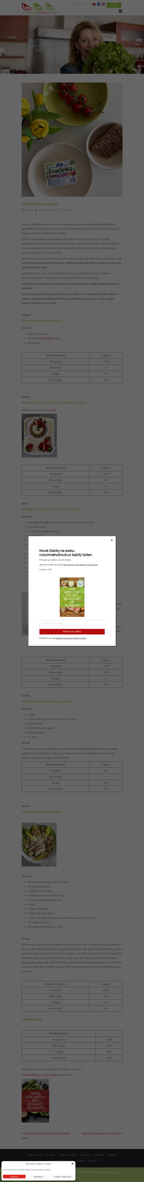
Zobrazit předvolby (62, 1177)
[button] (72, 1163)
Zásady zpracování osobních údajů (71, 638)
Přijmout (14, 1177)
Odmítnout (38, 1177)
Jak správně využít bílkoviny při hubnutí (80, 565)
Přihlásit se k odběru (72, 631)
